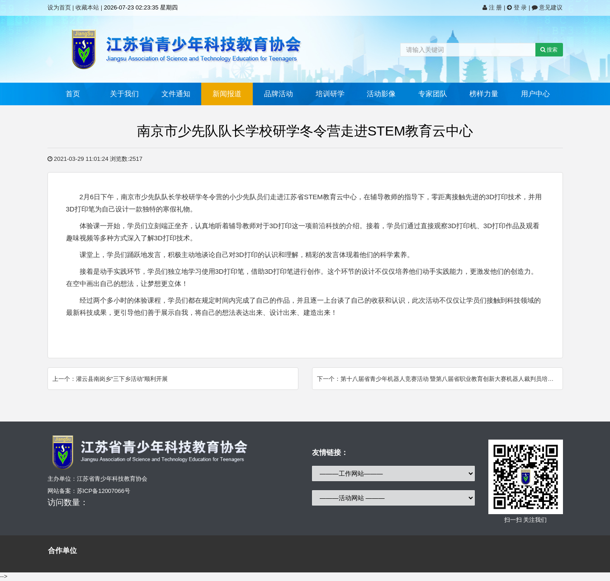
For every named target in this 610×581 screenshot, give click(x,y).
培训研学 (330, 94)
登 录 (518, 7)
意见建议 (547, 7)
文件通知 (175, 94)
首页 (73, 94)
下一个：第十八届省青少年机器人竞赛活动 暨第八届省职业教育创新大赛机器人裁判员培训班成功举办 (440, 378)
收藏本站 (87, 7)
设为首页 (59, 7)
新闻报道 (227, 94)
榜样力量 (483, 94)
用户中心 (535, 94)
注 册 (493, 7)
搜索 (549, 50)
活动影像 (381, 94)
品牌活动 (278, 94)
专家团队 (432, 94)
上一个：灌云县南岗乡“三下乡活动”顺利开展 (110, 378)
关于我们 (124, 94)
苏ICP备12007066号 (104, 490)
